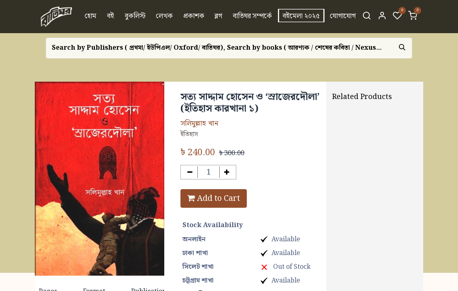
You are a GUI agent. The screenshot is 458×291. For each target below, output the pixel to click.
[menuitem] (91, 16)
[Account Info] (381, 16)
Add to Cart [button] (213, 198)
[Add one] (227, 172)
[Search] (366, 16)
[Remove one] (190, 172)
